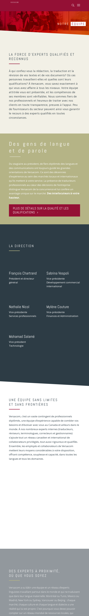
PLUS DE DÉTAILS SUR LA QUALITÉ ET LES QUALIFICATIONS (41, 210)
